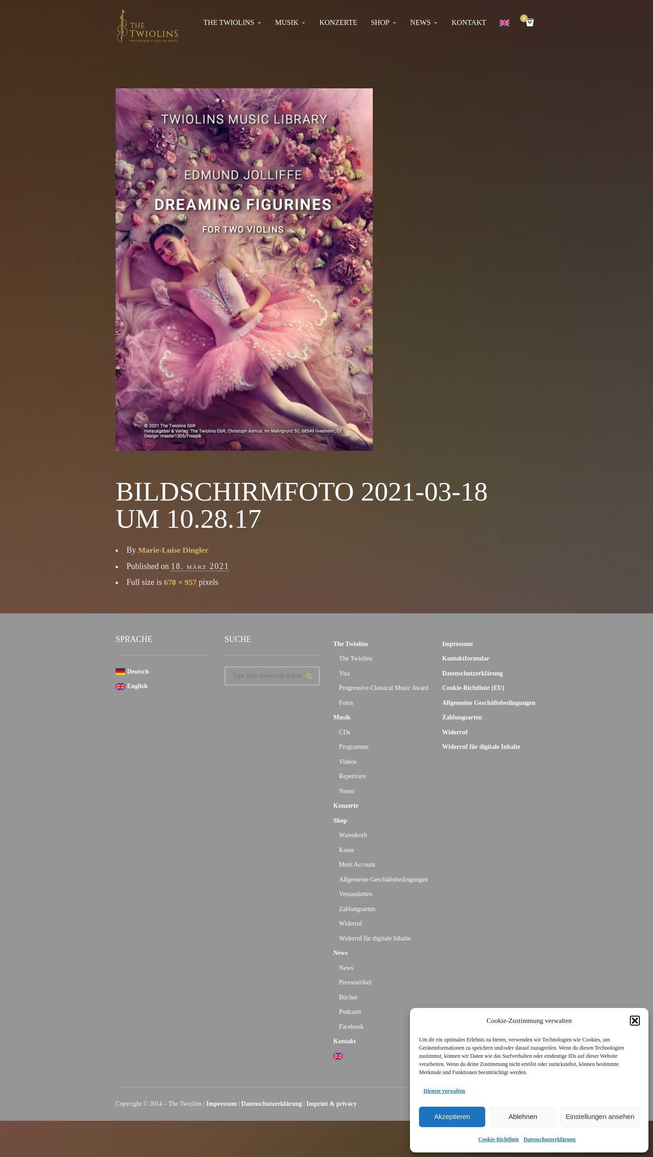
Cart (525, 19)
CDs (345, 732)
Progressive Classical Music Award (384, 688)
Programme (354, 746)
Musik (287, 22)
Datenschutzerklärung (550, 1139)
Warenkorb (353, 835)
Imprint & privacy (332, 1103)
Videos (348, 761)
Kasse (346, 850)
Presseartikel (355, 982)
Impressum (457, 644)
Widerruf (350, 923)
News (420, 22)
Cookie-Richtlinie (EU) (473, 688)
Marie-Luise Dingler (174, 549)
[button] (634, 1020)
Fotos (346, 702)
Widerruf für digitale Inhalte (375, 938)
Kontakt (469, 22)
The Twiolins (229, 22)
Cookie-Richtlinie (498, 1139)
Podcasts (350, 1011)
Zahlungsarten (357, 909)
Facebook (351, 1026)
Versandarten (355, 894)
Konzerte (338, 22)
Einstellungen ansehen (599, 1116)
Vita (344, 673)
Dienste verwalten (444, 1091)
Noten (347, 791)
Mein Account (357, 864)
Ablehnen (522, 1116)
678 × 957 (180, 582)
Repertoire (352, 776)
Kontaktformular (465, 658)
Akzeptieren (452, 1116)
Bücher (348, 997)
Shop (380, 22)
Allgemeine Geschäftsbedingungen (383, 879)
